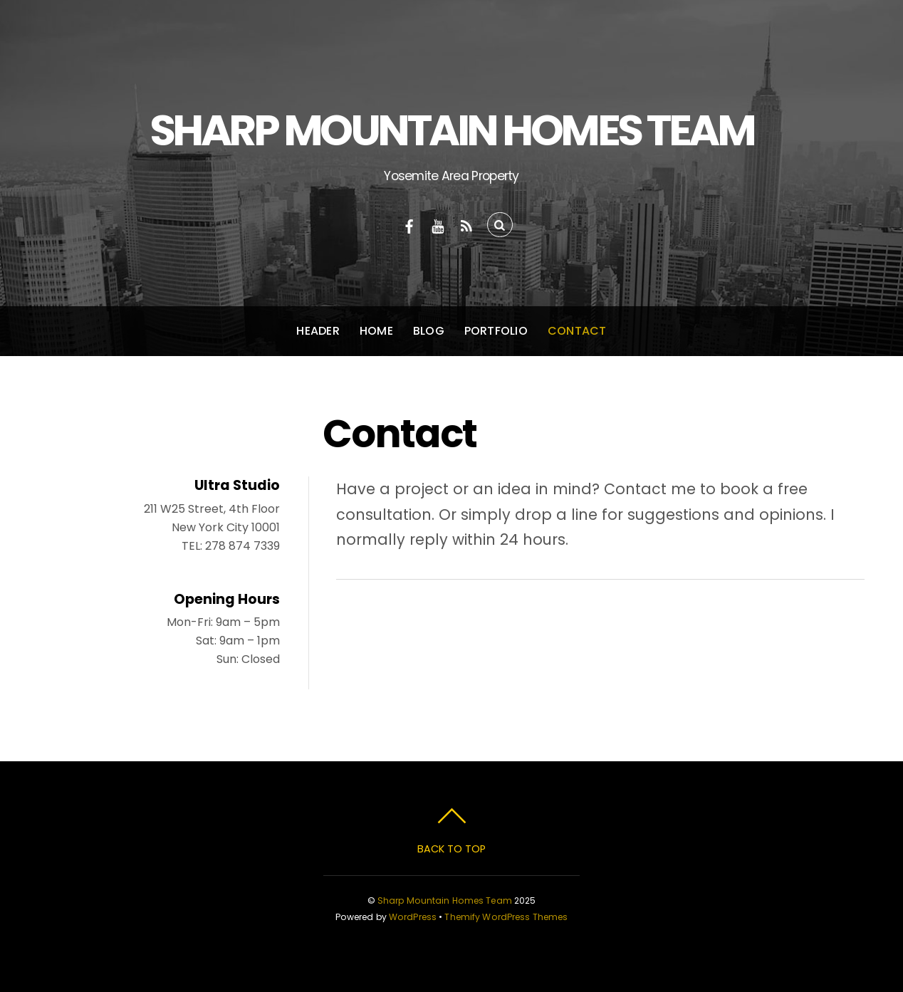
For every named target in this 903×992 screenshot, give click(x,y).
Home (376, 331)
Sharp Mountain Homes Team (444, 900)
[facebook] (409, 224)
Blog (428, 331)
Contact (577, 331)
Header (317, 331)
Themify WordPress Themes (506, 917)
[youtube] (438, 224)
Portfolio (496, 331)
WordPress (413, 917)
